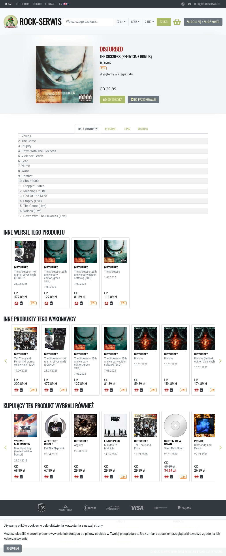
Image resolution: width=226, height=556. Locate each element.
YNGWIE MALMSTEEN (22, 443)
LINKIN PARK (112, 441)
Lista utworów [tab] (88, 129)
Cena (134, 21)
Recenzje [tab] (142, 129)
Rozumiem (12, 548)
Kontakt (50, 4)
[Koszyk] (177, 22)
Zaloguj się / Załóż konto (203, 21)
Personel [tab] (111, 129)
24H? (148, 21)
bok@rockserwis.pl (204, 4)
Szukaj (164, 21)
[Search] (88, 22)
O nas (8, 4)
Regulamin (22, 4)
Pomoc (37, 4)
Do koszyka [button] (112, 99)
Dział (120, 21)
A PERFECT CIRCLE (51, 443)
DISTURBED (21, 267)
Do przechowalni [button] (143, 99)
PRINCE (198, 441)
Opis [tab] (127, 129)
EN (63, 4)
